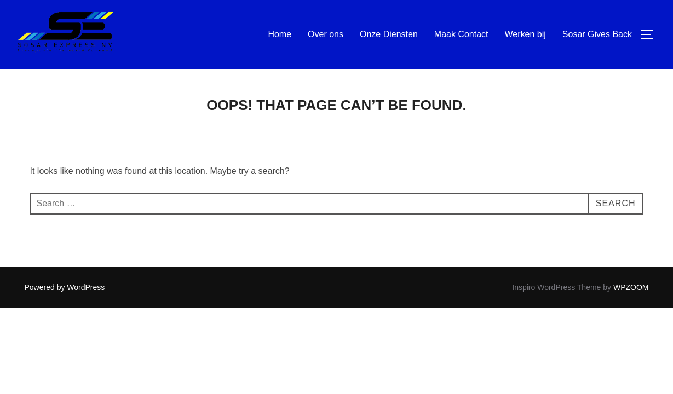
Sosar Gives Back (597, 34)
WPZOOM (631, 287)
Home (279, 34)
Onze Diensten (389, 34)
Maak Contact (461, 34)
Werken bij (525, 34)
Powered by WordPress (65, 287)
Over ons (325, 34)
